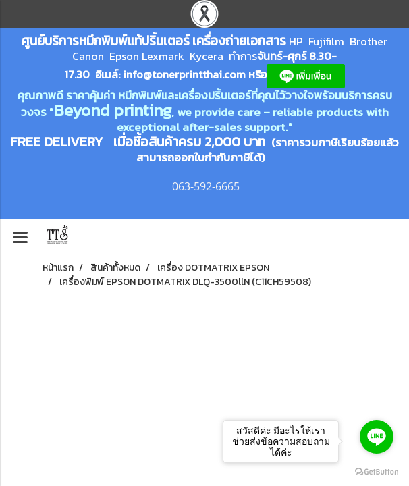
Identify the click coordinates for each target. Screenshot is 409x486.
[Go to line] (376, 437)
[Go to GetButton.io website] (376, 472)
